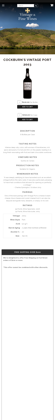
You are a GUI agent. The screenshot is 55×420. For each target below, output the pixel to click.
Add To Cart (27, 107)
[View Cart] (51, 5)
